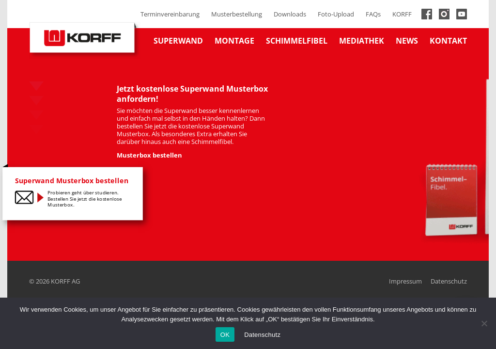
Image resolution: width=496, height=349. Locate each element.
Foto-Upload (336, 14)
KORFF (402, 14)
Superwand (178, 40)
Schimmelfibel (296, 40)
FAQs (373, 14)
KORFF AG (65, 281)
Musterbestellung (236, 14)
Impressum (405, 281)
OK (225, 334)
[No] (484, 323)
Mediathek (361, 40)
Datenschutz (449, 281)
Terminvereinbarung (170, 14)
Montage (234, 40)
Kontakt (448, 40)
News (407, 40)
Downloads (290, 14)
